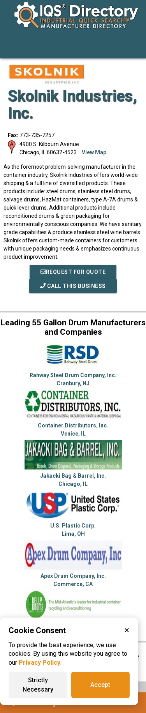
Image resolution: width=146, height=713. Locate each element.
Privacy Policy (39, 662)
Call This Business (73, 286)
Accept (100, 684)
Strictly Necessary (38, 684)
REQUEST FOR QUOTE (73, 272)
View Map (94, 152)
